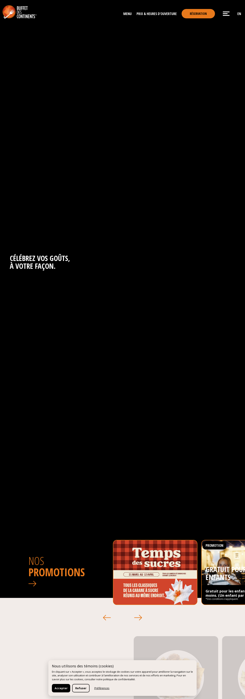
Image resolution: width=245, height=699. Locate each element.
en (239, 13)
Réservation (198, 14)
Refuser (80, 688)
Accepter (61, 688)
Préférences (101, 688)
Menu (127, 13)
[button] (107, 618)
